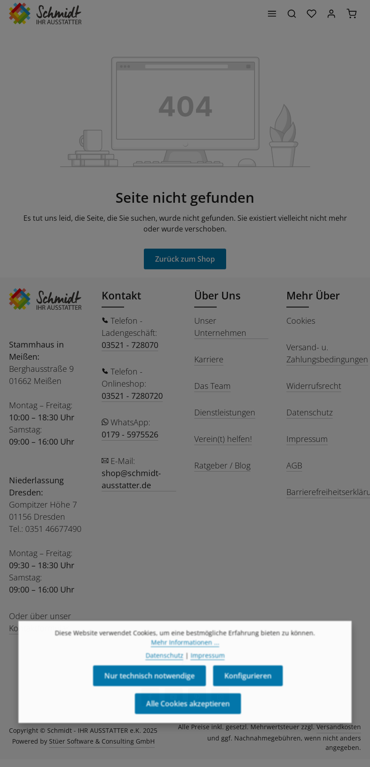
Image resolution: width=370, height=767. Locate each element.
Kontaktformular (39, 628)
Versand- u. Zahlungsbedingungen (327, 353)
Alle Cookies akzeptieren (188, 720)
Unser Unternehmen (220, 326)
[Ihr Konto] (331, 13)
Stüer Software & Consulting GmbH (102, 741)
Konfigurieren (248, 692)
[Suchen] (292, 13)
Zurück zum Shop (185, 259)
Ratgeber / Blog (222, 465)
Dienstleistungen (224, 412)
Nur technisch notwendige (149, 692)
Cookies (300, 320)
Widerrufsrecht (313, 385)
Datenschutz (309, 412)
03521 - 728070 (130, 344)
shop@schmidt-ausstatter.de (131, 479)
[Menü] (272, 13)
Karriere (208, 359)
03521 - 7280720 (132, 395)
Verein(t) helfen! (223, 438)
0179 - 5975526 (130, 434)
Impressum (307, 438)
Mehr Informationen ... (185, 659)
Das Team (212, 385)
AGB (294, 465)
